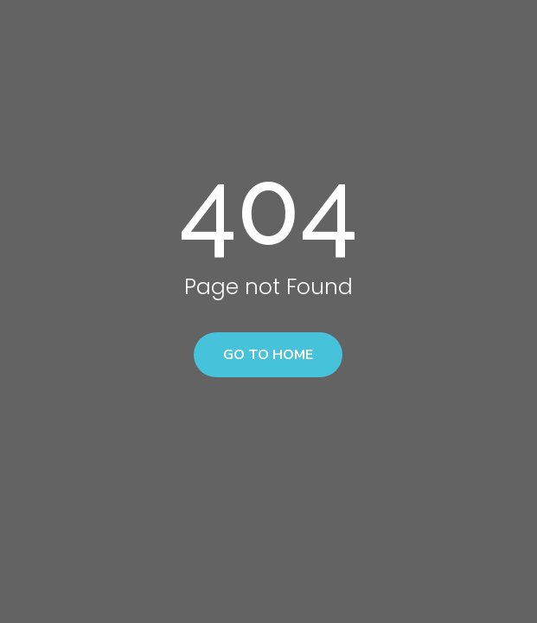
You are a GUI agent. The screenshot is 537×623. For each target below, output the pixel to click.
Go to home (268, 354)
